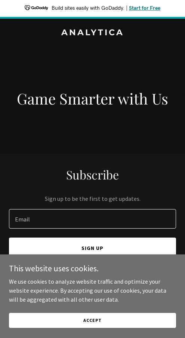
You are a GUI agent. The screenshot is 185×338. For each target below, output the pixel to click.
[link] (92, 33)
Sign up (92, 248)
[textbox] (92, 219)
